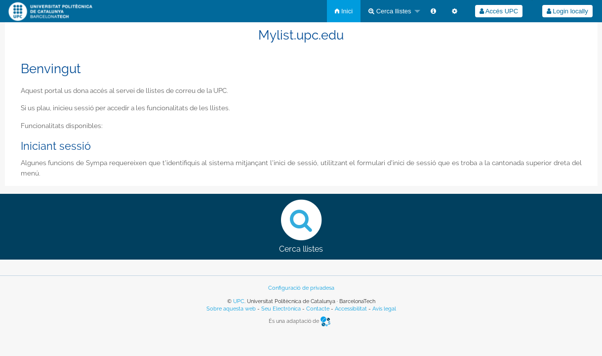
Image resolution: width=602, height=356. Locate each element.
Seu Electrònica (281, 309)
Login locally (567, 11)
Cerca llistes (389, 11)
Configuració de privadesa (301, 288)
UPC (238, 301)
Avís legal (384, 309)
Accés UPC (499, 11)
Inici (344, 11)
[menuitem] (344, 11)
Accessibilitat (351, 309)
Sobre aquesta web (231, 309)
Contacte (317, 309)
